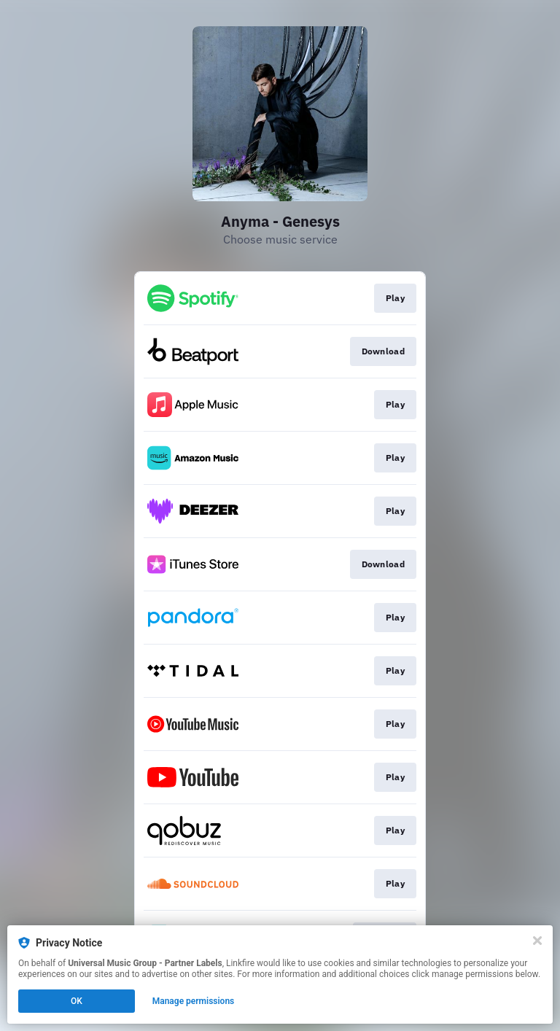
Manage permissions (193, 1001)
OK (76, 1001)
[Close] (537, 940)
